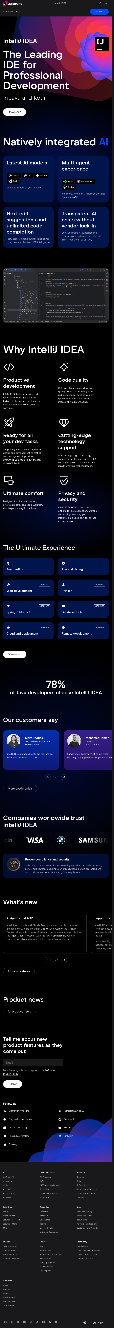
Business (80, 1165)
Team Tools (45, 1177)
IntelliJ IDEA (103, 1325)
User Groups (82, 1235)
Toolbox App (45, 1185)
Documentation (10, 1243)
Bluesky (68, 1090)
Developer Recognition (87, 1243)
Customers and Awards (87, 1216)
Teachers (44, 1204)
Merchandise (9, 1290)
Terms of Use (44, 1319)
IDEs (42, 1169)
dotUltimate (82, 1208)
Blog (42, 1235)
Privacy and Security (12, 1319)
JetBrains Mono (10, 1212)
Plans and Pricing (84, 1200)
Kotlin (5, 1200)
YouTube (96, 1066)
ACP (75, 197)
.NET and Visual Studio (50, 1173)
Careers (6, 1281)
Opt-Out (91, 1319)
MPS (5, 1216)
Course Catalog (47, 1216)
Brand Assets (9, 1285)
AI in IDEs (7, 1177)
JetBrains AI (8, 1165)
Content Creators (85, 1247)
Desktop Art (45, 1259)
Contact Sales (9, 1239)
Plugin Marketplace (48, 1181)
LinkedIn (95, 1078)
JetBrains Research (11, 1208)
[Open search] (100, 3)
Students (44, 1200)
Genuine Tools (79, 1319)
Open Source (9, 1204)
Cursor (59, 918)
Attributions (58, 1319)
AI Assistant (8, 1169)
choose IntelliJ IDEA (79, 693)
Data (79, 1169)
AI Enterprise (9, 1181)
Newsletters (45, 1247)
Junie (5, 1173)
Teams (43, 1212)
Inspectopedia (46, 1255)
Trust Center (9, 1294)
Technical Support (11, 1235)
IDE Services (82, 1173)
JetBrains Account (11, 1247)
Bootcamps (45, 1208)
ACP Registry (58, 925)
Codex (44, 918)
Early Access (45, 1239)
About (6, 1273)
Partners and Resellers (87, 1212)
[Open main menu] (106, 3)
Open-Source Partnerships (88, 1239)
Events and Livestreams (50, 1243)
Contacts (7, 1277)
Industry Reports (47, 1251)
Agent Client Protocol (23, 925)
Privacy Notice (29, 1319)
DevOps (80, 1185)
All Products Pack (84, 1204)
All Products (45, 1165)
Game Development (86, 1181)
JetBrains (30, 1325)
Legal (68, 1319)
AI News (7, 1185)
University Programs (49, 1220)
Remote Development (87, 1177)
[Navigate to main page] (12, 3)
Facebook (96, 1054)
